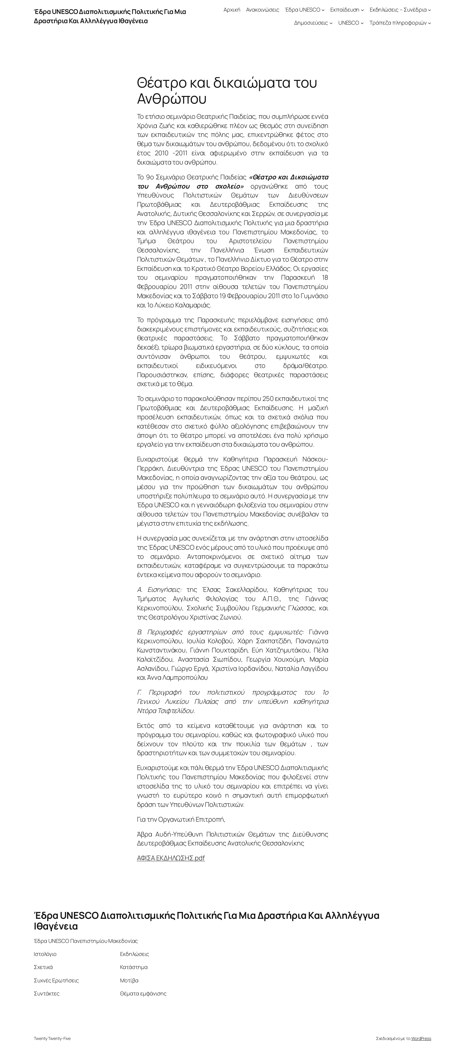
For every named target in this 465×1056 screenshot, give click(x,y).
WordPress (421, 1038)
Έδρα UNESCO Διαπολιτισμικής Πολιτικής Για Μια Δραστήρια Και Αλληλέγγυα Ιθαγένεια (110, 16)
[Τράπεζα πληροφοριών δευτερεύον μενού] (429, 23)
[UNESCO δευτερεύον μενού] (362, 23)
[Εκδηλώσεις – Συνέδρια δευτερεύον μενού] (429, 9)
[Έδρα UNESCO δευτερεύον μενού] (323, 9)
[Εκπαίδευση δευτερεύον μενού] (362, 9)
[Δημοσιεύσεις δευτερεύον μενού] (331, 23)
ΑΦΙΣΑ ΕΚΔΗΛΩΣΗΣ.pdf (171, 857)
